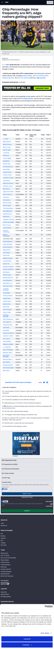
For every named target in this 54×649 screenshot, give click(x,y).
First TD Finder (5, 555)
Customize (27, 645)
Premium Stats (5, 562)
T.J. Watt (6, 64)
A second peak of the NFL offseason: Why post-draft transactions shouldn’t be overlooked (26, 392)
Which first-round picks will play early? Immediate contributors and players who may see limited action (27, 407)
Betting (3, 536)
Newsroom (4, 525)
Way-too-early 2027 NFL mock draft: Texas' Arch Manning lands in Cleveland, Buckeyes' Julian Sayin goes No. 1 (25, 418)
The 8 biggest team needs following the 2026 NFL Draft (19, 414)
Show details (45, 633)
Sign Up (27, 510)
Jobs (2, 523)
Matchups (4, 567)
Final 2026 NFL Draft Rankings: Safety (14, 426)
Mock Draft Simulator (7, 576)
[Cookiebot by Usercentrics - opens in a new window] (45, 606)
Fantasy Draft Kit (6, 569)
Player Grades (5, 560)
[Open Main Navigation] (2, 2)
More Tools (27, 493)
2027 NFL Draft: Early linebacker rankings (15, 411)
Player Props (4, 553)
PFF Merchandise (6, 596)
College (3, 543)
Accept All (27, 639)
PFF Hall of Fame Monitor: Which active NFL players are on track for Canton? (25, 396)
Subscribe (4, 592)
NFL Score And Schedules (8, 558)
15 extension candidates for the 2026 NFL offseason (18, 399)
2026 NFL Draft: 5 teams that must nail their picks (17, 423)
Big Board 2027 (5, 574)
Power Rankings (5, 564)
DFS (2, 540)
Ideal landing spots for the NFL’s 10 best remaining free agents (21, 403)
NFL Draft (3, 545)
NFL (2, 533)
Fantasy (3, 538)
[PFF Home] (6, 2)
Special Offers (5, 594)
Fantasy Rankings (6, 571)
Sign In (50, 2)
